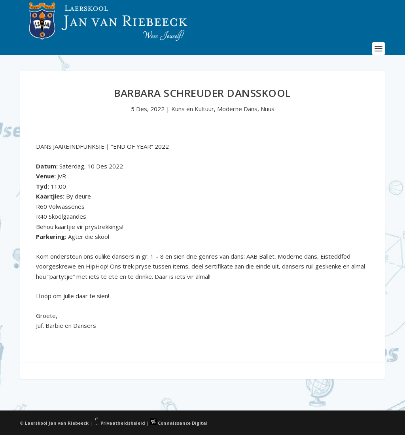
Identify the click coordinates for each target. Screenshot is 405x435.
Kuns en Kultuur (192, 109)
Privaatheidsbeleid (119, 423)
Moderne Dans (237, 109)
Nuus (267, 109)
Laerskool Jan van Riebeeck (57, 423)
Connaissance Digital (179, 423)
